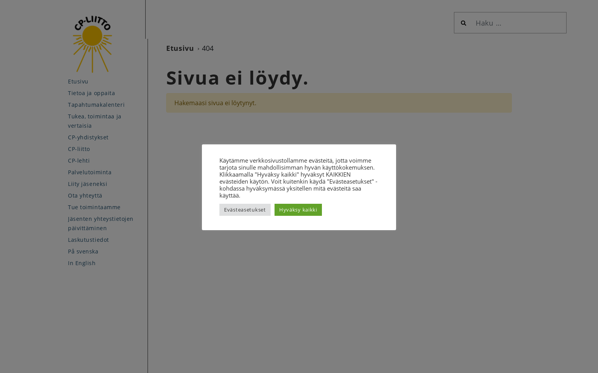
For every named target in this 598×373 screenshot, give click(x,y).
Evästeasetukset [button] (245, 209)
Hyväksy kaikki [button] (298, 209)
